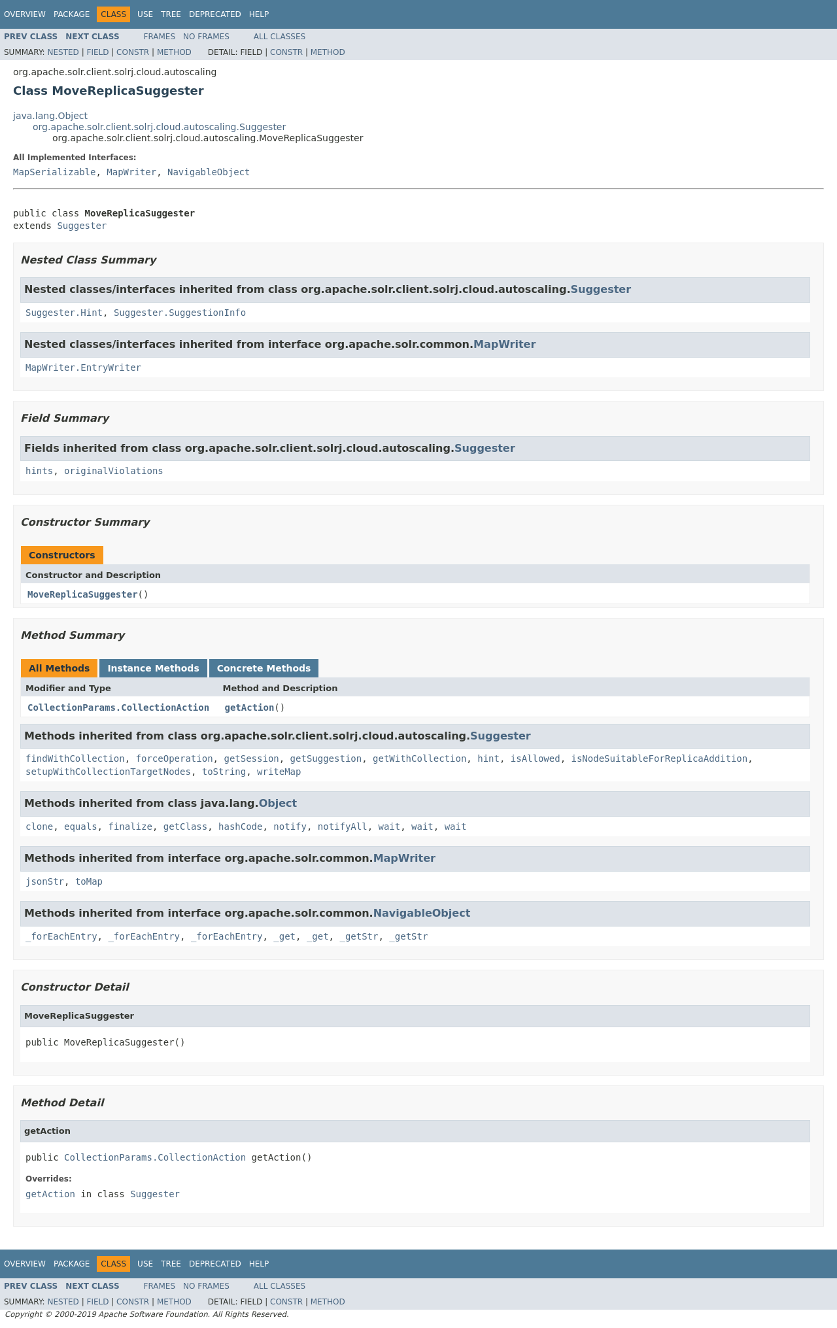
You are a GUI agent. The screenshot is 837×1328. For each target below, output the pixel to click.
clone (39, 826)
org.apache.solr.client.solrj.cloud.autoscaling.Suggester (159, 127)
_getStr (358, 936)
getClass (185, 826)
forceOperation (174, 758)
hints (39, 471)
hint (488, 758)
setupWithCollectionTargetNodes (108, 771)
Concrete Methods (264, 668)
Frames (160, 36)
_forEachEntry (61, 936)
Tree (171, 14)
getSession (251, 758)
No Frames (206, 36)
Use (145, 14)
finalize (130, 826)
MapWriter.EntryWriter (83, 367)
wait (390, 826)
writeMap (279, 771)
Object (278, 803)
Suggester (82, 225)
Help (259, 14)
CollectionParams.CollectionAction (118, 707)
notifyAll (342, 826)
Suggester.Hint (64, 312)
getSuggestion (326, 758)
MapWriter (131, 172)
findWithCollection (75, 758)
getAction (250, 707)
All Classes (279, 36)
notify (290, 826)
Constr (132, 52)
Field (97, 52)
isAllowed (535, 758)
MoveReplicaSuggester (82, 594)
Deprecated (215, 14)
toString (224, 771)
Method (174, 52)
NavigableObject (208, 172)
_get (284, 936)
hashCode (240, 826)
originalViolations (113, 471)
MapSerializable (54, 172)
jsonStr (45, 881)
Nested (62, 52)
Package (72, 14)
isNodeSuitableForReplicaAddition (660, 758)
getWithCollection (419, 758)
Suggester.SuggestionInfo (180, 312)
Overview (25, 14)
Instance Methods (153, 668)
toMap (89, 881)
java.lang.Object (50, 116)
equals (80, 826)
